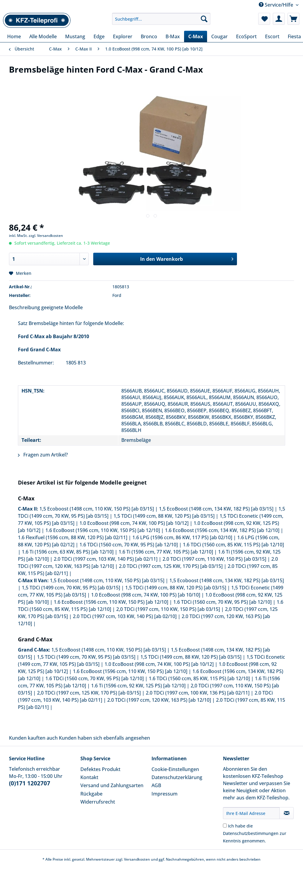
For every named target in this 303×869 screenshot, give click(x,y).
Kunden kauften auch (33, 738)
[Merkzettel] (264, 19)
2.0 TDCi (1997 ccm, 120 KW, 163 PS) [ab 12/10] (159, 700)
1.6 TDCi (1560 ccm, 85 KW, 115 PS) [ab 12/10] (233, 544)
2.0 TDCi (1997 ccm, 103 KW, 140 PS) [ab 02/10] (125, 616)
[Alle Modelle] (43, 36)
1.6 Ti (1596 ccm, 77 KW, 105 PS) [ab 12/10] (166, 551)
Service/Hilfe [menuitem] (276, 4)
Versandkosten (137, 859)
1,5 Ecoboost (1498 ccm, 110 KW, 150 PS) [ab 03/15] (96, 508)
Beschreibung (24, 307)
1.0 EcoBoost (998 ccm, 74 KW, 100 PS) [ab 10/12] (134, 523)
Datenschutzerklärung (177, 777)
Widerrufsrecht (97, 802)
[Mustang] (75, 36)
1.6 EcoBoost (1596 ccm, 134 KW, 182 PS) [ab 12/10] (222, 530)
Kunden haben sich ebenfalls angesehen (104, 738)
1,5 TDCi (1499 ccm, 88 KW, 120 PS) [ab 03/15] (164, 516)
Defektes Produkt (100, 769)
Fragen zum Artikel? (43, 454)
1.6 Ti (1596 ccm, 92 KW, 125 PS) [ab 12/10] (138, 685)
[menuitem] (161, 21)
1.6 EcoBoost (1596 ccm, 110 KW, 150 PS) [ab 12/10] (102, 530)
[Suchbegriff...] (161, 19)
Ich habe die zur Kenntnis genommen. (254, 833)
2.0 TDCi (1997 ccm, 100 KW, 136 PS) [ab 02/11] (198, 692)
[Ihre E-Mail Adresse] (251, 813)
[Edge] (99, 36)
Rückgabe (91, 793)
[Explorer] (123, 36)
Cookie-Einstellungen (175, 769)
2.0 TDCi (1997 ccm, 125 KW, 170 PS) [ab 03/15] (171, 566)
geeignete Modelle (62, 307)
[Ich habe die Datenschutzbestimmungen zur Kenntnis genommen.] (225, 825)
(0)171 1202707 (29, 783)
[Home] (14, 36)
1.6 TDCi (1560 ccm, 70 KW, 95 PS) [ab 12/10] (128, 544)
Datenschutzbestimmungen (250, 833)
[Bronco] (149, 36)
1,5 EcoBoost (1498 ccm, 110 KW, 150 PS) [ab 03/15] (108, 649)
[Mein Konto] (279, 19)
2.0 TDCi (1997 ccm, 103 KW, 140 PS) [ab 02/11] (105, 559)
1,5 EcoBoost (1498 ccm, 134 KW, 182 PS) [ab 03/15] (216, 508)
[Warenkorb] (293, 19)
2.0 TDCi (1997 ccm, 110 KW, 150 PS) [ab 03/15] (214, 559)
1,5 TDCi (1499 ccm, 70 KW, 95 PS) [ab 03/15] (71, 587)
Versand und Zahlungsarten (111, 785)
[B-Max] (172, 36)
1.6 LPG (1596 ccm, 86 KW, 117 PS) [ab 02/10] (182, 537)
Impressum (164, 793)
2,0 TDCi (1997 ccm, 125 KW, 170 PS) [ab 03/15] (89, 692)
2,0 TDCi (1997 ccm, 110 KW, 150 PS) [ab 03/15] (168, 609)
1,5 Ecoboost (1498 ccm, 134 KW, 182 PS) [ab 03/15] (226, 580)
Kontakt (89, 777)
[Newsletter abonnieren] (286, 813)
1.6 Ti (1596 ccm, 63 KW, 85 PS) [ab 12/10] (68, 551)
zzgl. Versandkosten (46, 235)
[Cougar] (219, 36)
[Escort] (272, 36)
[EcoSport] (246, 36)
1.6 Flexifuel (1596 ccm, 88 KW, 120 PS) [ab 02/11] (72, 537)
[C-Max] (195, 36)
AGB (156, 785)
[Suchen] (204, 19)
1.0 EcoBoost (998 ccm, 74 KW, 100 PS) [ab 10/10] (145, 594)
